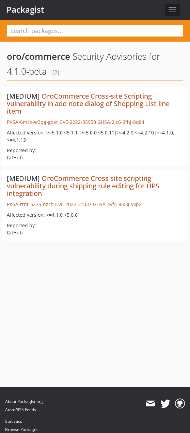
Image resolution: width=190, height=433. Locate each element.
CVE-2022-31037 (73, 204)
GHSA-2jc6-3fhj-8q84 (120, 122)
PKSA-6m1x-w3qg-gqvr (32, 122)
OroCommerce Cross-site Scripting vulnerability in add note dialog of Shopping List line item (88, 103)
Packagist (25, 9)
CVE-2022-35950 (78, 122)
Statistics (13, 421)
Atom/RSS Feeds (20, 410)
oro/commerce (38, 56)
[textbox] (95, 31)
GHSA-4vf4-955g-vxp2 (117, 204)
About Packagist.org (24, 401)
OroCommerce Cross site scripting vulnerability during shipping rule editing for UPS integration (83, 186)
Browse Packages (21, 429)
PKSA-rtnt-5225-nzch (30, 204)
